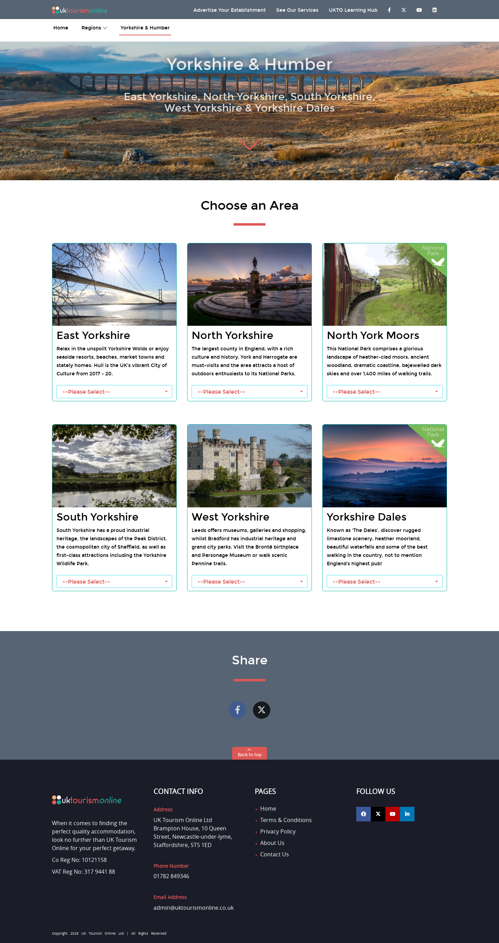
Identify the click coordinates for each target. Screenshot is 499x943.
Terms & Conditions (286, 820)
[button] (249, 753)
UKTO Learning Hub (353, 10)
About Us (272, 843)
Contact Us (274, 854)
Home (268, 808)
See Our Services (297, 10)
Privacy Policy (278, 831)
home (60, 28)
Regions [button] (94, 28)
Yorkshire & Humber (145, 28)
